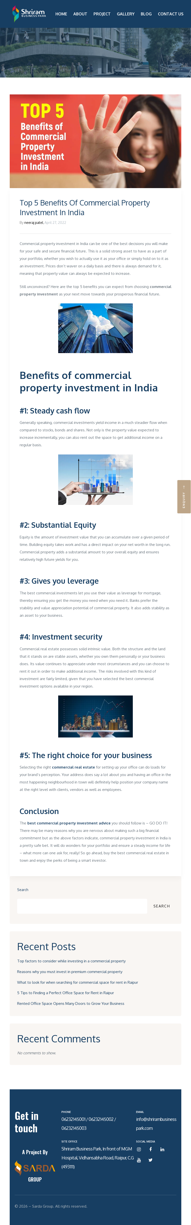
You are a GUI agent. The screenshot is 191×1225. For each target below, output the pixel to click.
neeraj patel (33, 222)
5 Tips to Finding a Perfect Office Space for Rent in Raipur (65, 992)
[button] (184, 496)
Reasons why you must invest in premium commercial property (69, 971)
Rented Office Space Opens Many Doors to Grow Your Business (70, 1003)
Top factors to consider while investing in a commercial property (71, 961)
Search (22, 890)
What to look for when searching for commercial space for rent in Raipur (77, 982)
